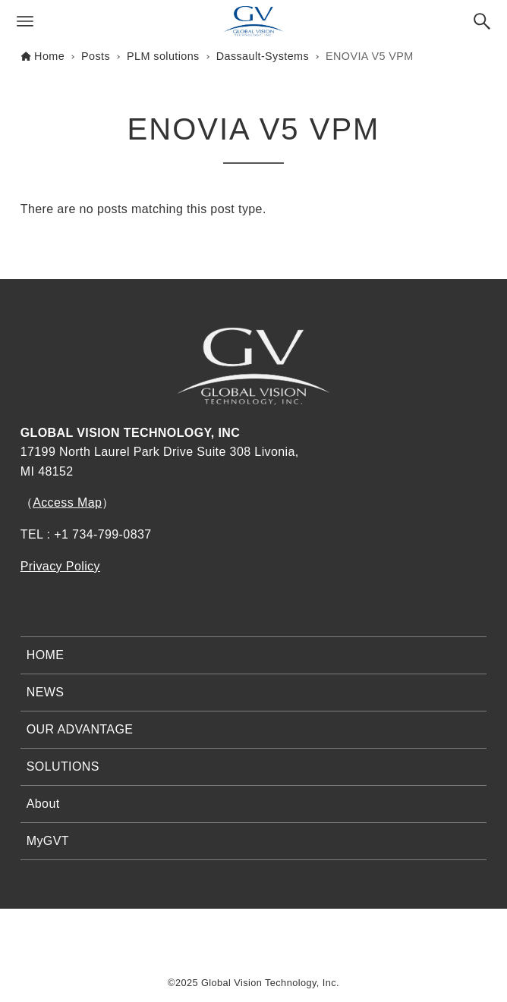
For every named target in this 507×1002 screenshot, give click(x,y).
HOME (46, 655)
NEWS (46, 692)
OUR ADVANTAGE (80, 729)
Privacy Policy (60, 566)
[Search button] (482, 21)
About (43, 803)
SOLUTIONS (63, 766)
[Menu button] (25, 21)
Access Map (67, 502)
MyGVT (48, 840)
